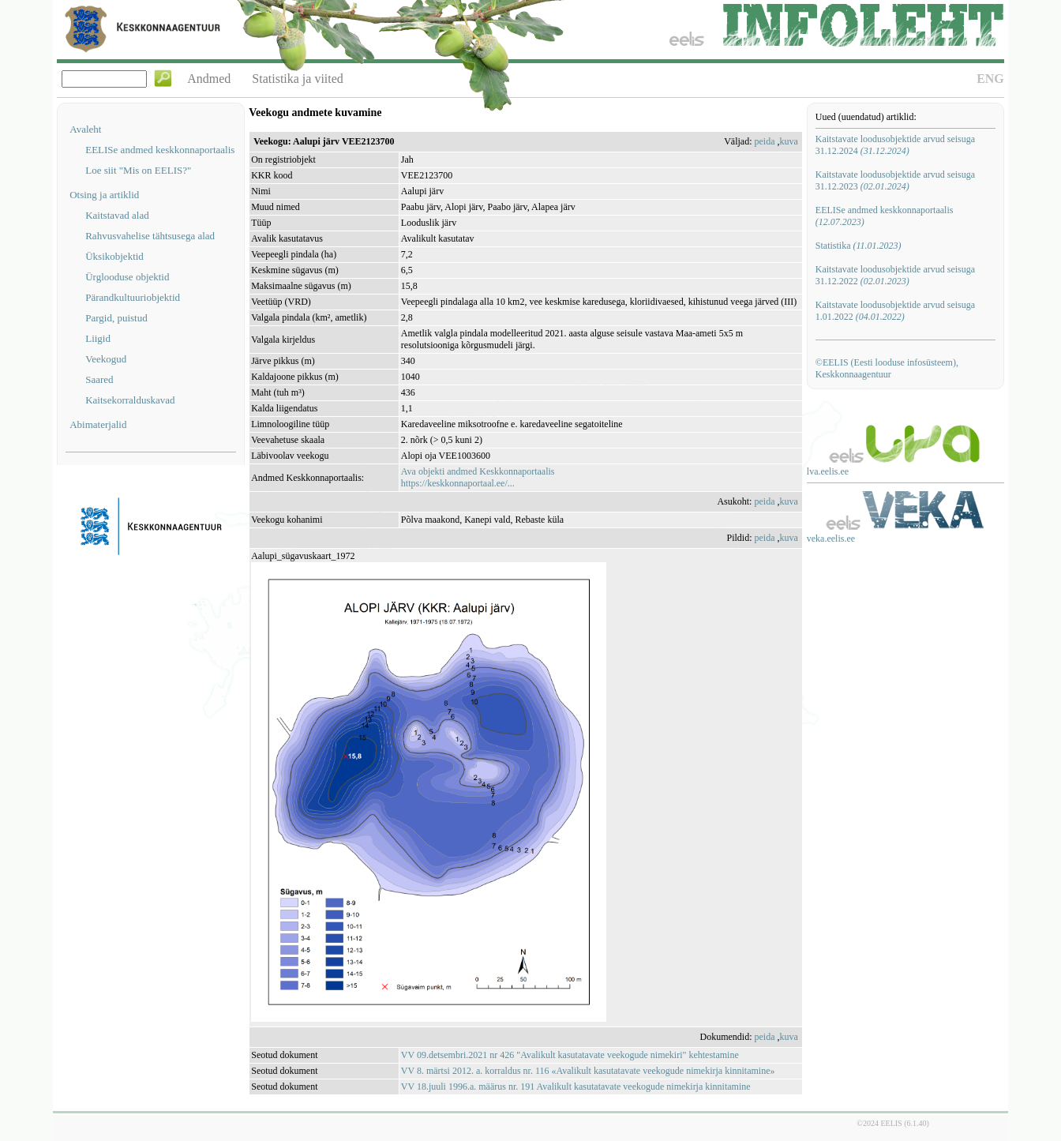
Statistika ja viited (297, 78)
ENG (990, 78)
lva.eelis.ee (828, 471)
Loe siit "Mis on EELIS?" (138, 170)
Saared (99, 379)
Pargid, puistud (116, 318)
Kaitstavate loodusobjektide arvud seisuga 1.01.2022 (895, 310)
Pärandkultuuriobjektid (132, 297)
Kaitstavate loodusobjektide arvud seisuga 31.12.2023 (895, 180)
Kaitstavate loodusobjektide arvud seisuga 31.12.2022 (895, 275)
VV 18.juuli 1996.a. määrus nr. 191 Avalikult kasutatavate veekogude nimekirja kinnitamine (576, 1086)
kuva (788, 141)
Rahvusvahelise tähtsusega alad (150, 236)
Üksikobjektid (114, 256)
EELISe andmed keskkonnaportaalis (159, 150)
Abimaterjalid (97, 424)
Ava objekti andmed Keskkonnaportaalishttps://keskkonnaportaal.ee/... (478, 477)
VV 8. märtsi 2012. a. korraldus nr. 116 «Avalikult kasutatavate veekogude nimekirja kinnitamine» (588, 1070)
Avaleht (85, 129)
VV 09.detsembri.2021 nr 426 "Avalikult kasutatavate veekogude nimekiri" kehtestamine (570, 1054)
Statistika (858, 245)
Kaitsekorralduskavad (129, 400)
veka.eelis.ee (831, 538)
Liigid (98, 338)
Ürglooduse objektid (127, 277)
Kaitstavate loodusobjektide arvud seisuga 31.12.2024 (895, 144)
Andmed (209, 78)
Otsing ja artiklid (104, 195)
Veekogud (105, 359)
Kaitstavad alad (117, 215)
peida (764, 141)
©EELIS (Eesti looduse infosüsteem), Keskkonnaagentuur (886, 368)
